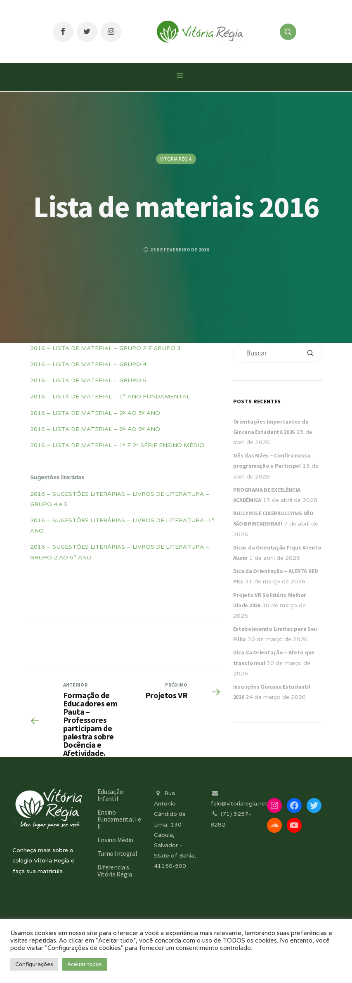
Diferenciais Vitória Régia (114, 870)
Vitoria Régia (176, 159)
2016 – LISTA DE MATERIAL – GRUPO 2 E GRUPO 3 (105, 348)
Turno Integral (117, 853)
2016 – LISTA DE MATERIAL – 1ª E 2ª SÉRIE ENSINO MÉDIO (117, 445)
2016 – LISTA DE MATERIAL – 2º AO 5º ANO (95, 413)
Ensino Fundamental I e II (119, 819)
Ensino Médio (115, 840)
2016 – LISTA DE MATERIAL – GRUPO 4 (88, 364)
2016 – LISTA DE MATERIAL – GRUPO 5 (88, 380)
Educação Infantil (110, 795)
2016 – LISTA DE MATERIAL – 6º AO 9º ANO (95, 429)
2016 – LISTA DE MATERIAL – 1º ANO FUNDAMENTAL (110, 396)
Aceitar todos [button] (84, 964)
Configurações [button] (34, 964)
